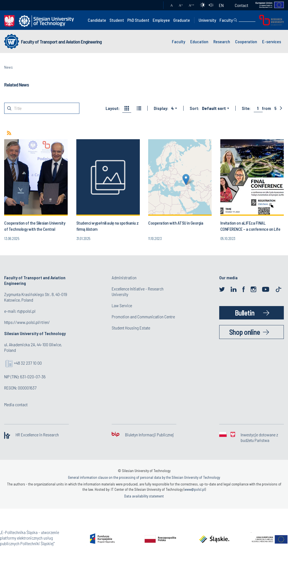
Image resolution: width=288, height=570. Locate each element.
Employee (161, 20)
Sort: (194, 108)
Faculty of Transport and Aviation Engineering (61, 42)
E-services (271, 41)
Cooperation (246, 41)
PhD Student (138, 20)
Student (116, 20)
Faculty (226, 20)
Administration (124, 277)
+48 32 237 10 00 (28, 362)
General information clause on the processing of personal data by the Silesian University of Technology (144, 477)
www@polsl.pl (194, 489)
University (207, 20)
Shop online (244, 332)
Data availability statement (144, 496)
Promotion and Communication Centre (143, 316)
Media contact (16, 404)
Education (199, 41)
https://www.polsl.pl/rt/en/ (27, 322)
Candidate (97, 20)
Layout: (112, 108)
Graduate (181, 20)
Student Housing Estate (131, 327)
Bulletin (245, 312)
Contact (241, 5)
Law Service (122, 305)
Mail (153, 5)
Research (221, 41)
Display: (161, 108)
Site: (246, 108)
